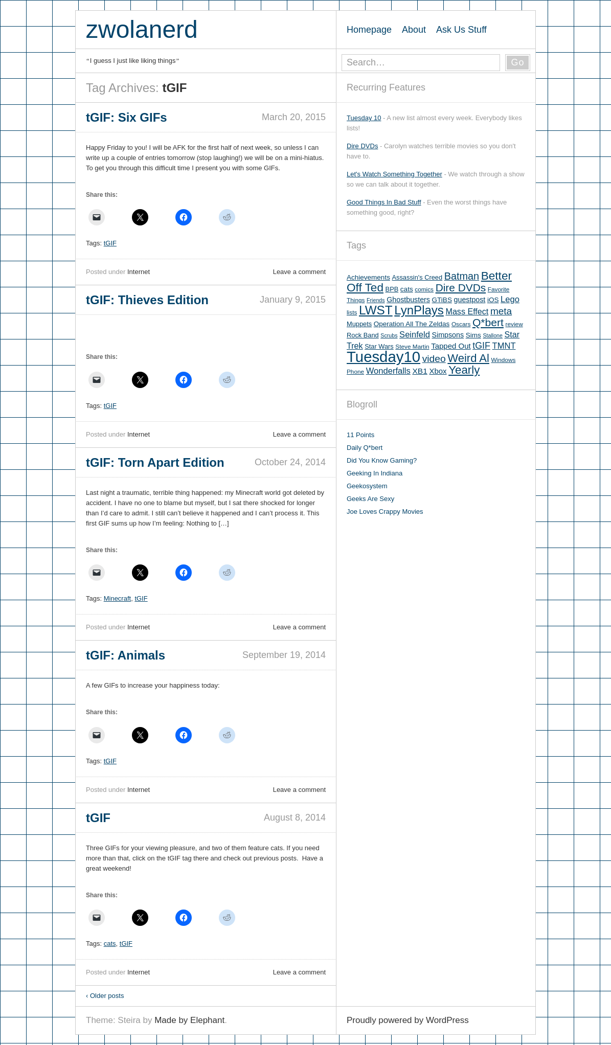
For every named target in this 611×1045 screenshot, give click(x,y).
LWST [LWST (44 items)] (376, 310)
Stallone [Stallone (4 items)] (493, 335)
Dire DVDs (362, 146)
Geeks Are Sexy (370, 499)
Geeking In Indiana (374, 473)
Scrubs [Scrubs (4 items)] (388, 335)
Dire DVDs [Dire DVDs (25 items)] (461, 287)
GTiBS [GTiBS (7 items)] (442, 300)
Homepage (369, 30)
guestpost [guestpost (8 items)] (470, 300)
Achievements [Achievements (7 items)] (368, 277)
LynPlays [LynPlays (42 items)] (419, 310)
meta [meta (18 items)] (501, 311)
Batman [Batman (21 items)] (461, 276)
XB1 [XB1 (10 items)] (419, 371)
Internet (138, 272)
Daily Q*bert (364, 447)
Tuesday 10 (364, 118)
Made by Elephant (189, 1020)
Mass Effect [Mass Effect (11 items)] (466, 311)
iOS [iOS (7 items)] (493, 300)
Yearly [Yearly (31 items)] (464, 370)
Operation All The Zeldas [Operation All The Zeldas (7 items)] (412, 324)
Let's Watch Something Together (394, 174)
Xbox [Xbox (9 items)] (437, 371)
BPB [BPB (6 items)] (392, 289)
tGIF (110, 243)
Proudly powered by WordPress (408, 1020)
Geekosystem (367, 486)
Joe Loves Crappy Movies (385, 511)
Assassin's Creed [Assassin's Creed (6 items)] (417, 277)
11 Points (360, 435)
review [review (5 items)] (514, 324)
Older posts (105, 995)
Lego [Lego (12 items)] (510, 299)
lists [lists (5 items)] (352, 312)
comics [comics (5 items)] (424, 289)
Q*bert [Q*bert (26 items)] (488, 322)
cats (110, 943)
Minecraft (117, 598)
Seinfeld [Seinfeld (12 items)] (414, 334)
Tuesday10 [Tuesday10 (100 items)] (383, 356)
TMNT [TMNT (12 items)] (504, 346)
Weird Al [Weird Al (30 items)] (468, 358)
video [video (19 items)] (434, 358)
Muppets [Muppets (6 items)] (359, 324)
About (414, 30)
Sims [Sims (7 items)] (473, 335)
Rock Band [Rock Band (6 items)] (363, 335)
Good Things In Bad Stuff (384, 202)
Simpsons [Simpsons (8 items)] (448, 335)
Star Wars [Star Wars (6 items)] (379, 346)
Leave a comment (299, 272)
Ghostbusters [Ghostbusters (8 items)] (408, 300)
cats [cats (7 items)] (406, 289)
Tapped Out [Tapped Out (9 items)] (450, 346)
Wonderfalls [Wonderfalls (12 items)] (388, 371)
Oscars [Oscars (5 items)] (460, 324)
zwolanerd (142, 29)
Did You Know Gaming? (382, 460)
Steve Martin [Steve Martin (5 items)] (412, 346)
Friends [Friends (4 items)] (376, 300)
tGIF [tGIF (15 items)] (481, 345)
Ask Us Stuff (461, 30)
